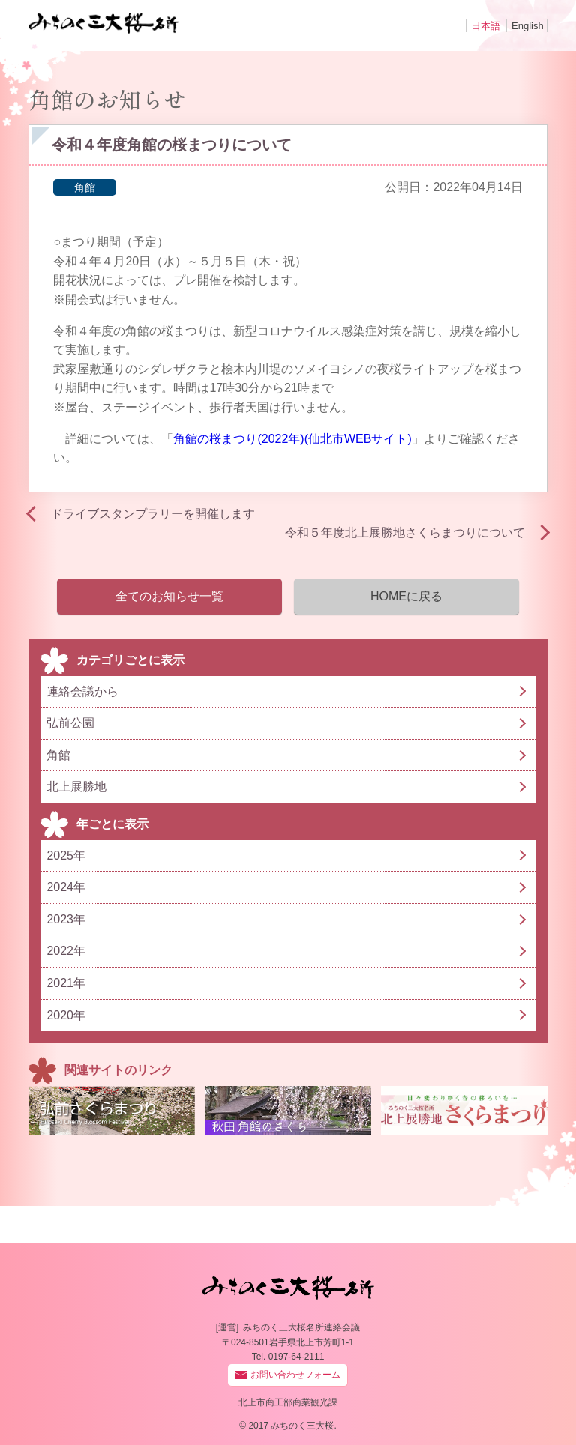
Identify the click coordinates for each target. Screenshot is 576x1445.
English (528, 25)
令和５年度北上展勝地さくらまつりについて (405, 532)
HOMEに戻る (406, 596)
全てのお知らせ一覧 (170, 596)
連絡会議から (82, 691)
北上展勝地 (76, 786)
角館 (84, 187)
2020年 (66, 1015)
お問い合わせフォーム (295, 1374)
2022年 (66, 950)
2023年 (66, 919)
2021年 (66, 983)
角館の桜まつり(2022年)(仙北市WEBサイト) (292, 438)
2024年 (66, 887)
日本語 (485, 25)
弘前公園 (70, 723)
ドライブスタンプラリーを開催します (153, 513)
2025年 (66, 855)
